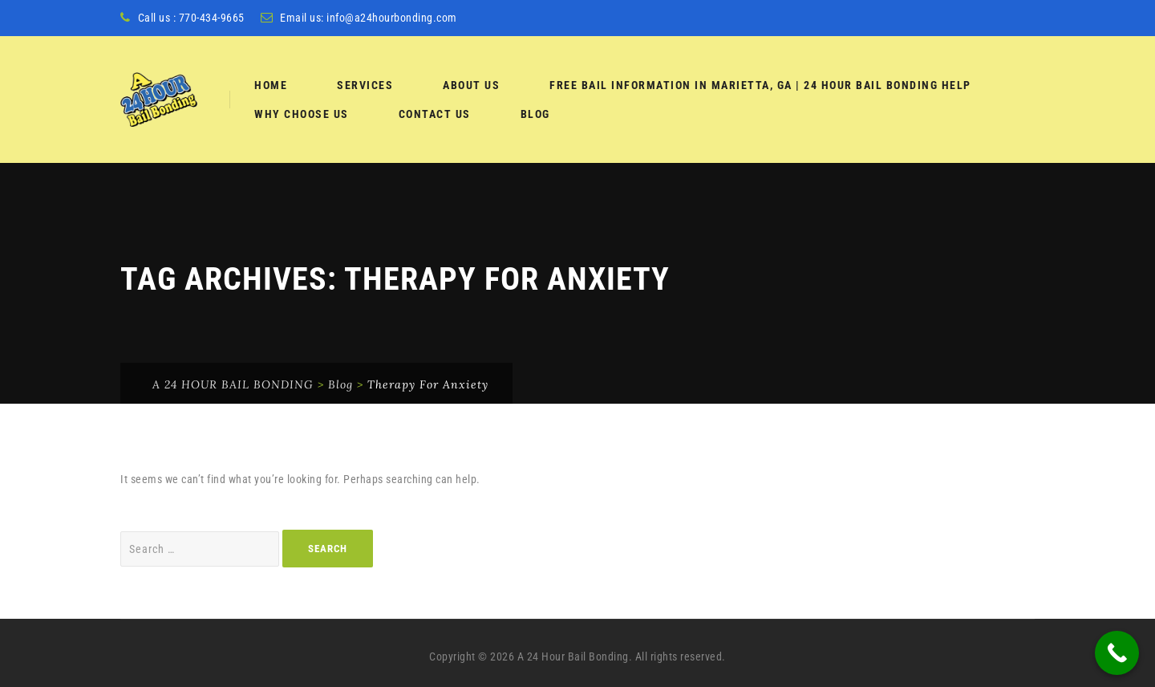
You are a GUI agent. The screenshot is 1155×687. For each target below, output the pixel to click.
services (365, 85)
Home (270, 85)
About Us (471, 85)
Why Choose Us (301, 114)
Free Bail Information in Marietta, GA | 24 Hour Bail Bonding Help (760, 85)
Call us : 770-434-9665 (191, 17)
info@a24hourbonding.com (391, 17)
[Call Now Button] (1117, 653)
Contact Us (435, 114)
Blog (535, 114)
